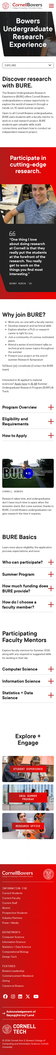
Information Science (21, 681)
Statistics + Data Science (17, 695)
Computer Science (19, 669)
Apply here (21, 384)
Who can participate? (22, 562)
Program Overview (19, 407)
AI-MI (34, 384)
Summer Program (18, 574)
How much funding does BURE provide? (25, 588)
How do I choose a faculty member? (19, 604)
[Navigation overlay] (51, 6)
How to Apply (14, 435)
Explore (10, 65)
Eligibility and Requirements (15, 421)
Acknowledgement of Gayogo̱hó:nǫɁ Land (21, 1013)
